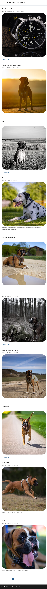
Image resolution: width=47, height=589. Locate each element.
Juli (3, 121)
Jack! (4, 521)
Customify (25, 586)
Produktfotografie (19, 11)
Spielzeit (5, 178)
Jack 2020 (5, 463)
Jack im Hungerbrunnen (10, 350)
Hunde (17, 67)
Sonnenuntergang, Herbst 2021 (12, 65)
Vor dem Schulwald (8, 237)
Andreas (4, 11)
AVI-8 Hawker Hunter (9, 9)
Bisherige (5, 579)
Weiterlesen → (6, 59)
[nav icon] (44, 2)
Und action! (5, 406)
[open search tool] (40, 2)
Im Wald (4, 294)
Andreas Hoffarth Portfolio (13, 3)
